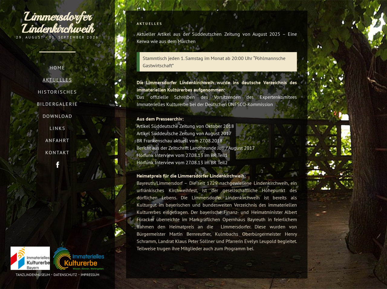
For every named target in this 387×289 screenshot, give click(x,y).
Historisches (57, 92)
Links (58, 128)
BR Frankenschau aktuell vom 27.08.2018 (180, 141)
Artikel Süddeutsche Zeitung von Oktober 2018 (185, 126)
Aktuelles (57, 80)
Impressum (90, 274)
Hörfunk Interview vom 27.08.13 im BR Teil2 (182, 162)
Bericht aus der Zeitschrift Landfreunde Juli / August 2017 (196, 148)
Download (57, 116)
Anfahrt (57, 140)
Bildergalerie (57, 104)
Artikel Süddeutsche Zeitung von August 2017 (184, 133)
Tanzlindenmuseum (33, 274)
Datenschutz (65, 274)
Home (57, 68)
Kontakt (57, 152)
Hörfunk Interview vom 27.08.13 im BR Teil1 (182, 155)
